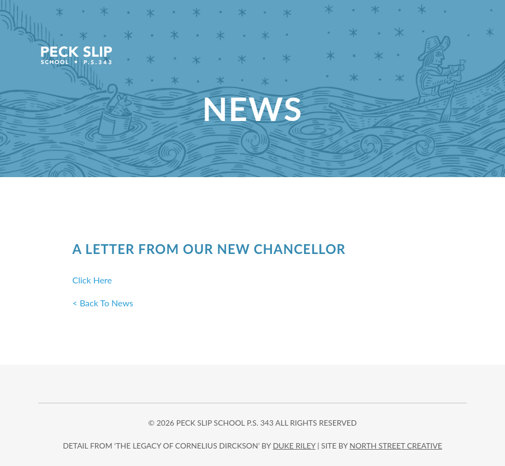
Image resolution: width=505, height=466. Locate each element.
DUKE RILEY (294, 445)
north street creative (395, 445)
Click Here (92, 280)
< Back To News (103, 303)
